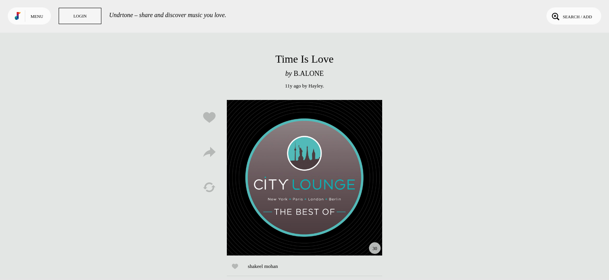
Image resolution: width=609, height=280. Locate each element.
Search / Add (571, 16)
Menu (37, 16)
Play (304, 177)
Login (80, 16)
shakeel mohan (263, 266)
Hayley (315, 86)
